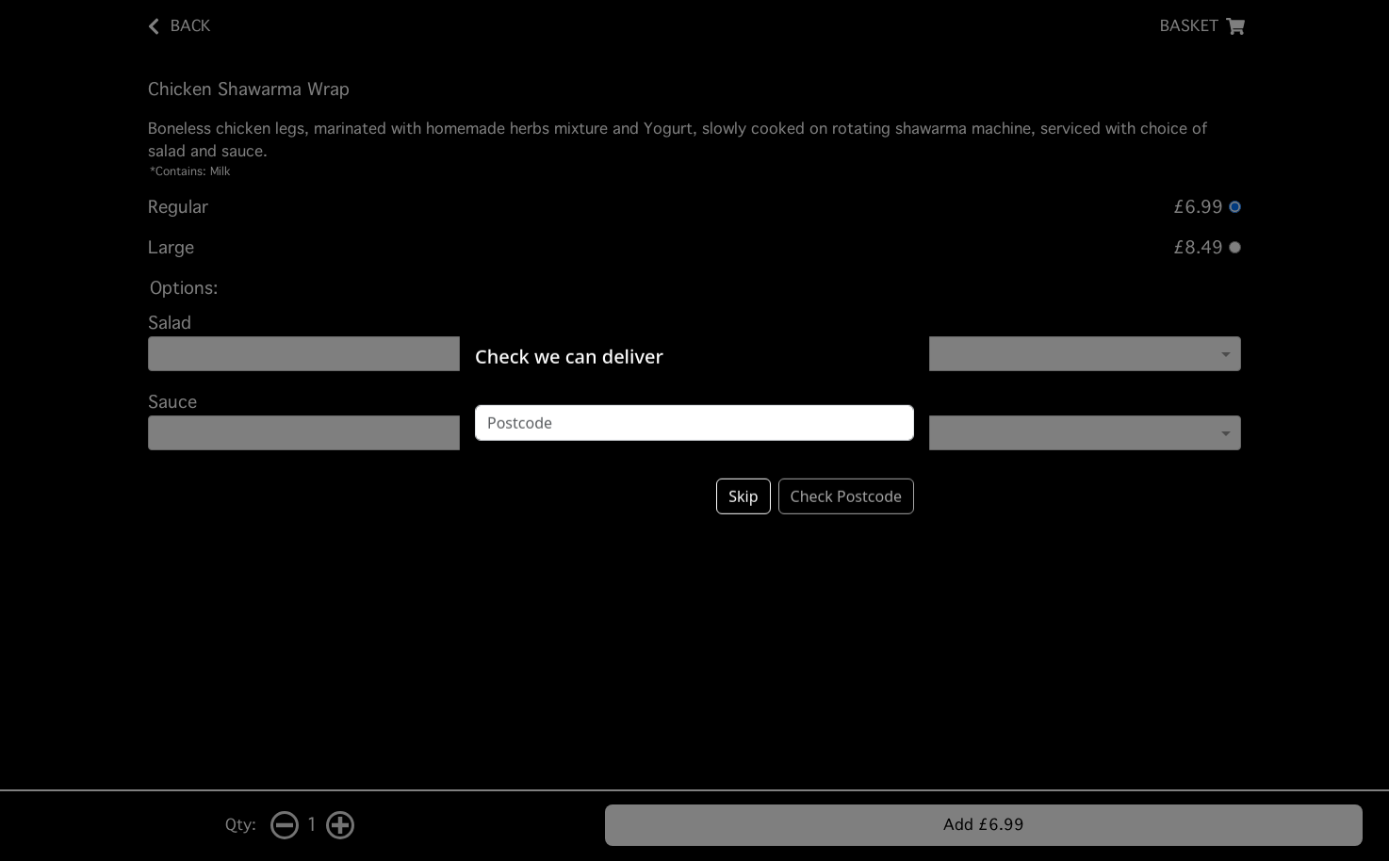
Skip (743, 483)
